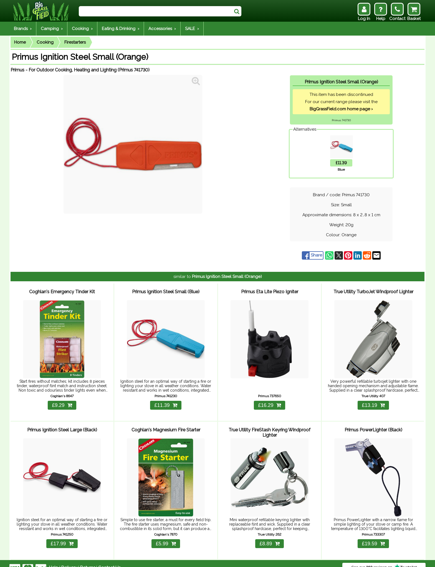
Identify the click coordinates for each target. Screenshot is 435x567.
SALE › (192, 28)
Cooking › (82, 28)
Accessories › (162, 28)
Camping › (52, 28)
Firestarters (75, 42)
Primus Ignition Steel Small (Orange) (227, 276)
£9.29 (62, 401)
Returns (87, 559)
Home (20, 42)
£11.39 (165, 401)
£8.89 (269, 535)
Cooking (45, 42)
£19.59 (373, 535)
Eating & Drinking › (120, 28)
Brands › (23, 28)
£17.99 (61, 535)
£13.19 (373, 401)
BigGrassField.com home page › (341, 108)
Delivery (69, 559)
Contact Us (109, 559)
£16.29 (269, 401)
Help (53, 559)
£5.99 (166, 535)
